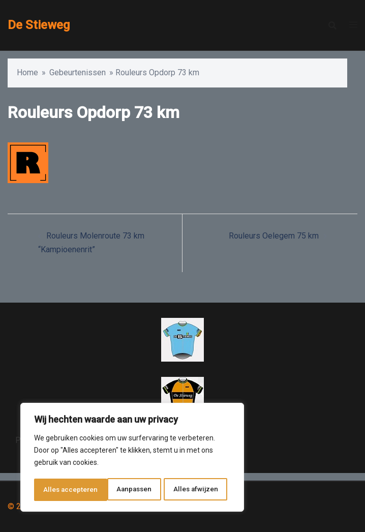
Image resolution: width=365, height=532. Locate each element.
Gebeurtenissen (77, 72)
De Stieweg (39, 25)
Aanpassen (60, 490)
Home (27, 72)
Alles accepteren (194, 490)
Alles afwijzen (123, 490)
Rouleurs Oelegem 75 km (274, 236)
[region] (132, 458)
